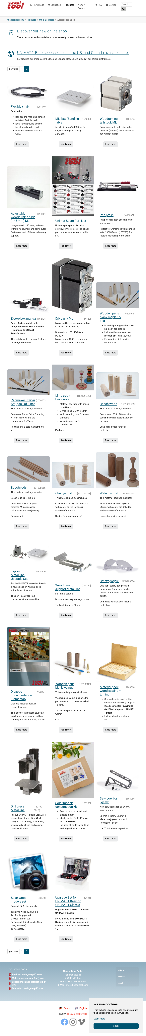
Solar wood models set (19, 904)
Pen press (106, 219)
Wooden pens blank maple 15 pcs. (110, 321)
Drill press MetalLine (18, 812)
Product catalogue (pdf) (24, 978)
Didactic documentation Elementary (21, 699)
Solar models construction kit (66, 809)
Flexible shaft (20, 111)
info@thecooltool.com (77, 989)
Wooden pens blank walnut (64, 690)
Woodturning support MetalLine (67, 591)
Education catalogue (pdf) (25, 992)
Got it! (116, 1025)
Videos (121, 975)
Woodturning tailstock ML (109, 124)
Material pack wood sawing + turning (110, 695)
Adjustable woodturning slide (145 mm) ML (23, 221)
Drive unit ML (64, 323)
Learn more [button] (99, 1018)
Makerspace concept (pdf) (26, 982)
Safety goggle (109, 585)
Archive (121, 981)
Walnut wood (109, 497)
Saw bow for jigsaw (108, 804)
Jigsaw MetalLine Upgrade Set (19, 579)
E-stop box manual (23, 323)
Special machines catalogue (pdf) (29, 986)
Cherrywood (63, 497)
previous (13, 73)
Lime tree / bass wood (62, 401)
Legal (120, 987)
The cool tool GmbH (77, 1018)
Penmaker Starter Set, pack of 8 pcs (23, 406)
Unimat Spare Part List (70, 225)
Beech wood (108, 408)
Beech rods (19, 492)
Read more (21, 148)
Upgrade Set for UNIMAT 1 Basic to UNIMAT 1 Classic (68, 905)
